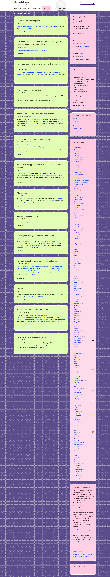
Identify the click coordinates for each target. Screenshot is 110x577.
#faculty (58, 74)
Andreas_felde (78, 157)
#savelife (79, 36)
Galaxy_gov (78, 263)
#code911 (84, 40)
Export (76, 240)
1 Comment (19, 154)
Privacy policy (81, 530)
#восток (53, 200)
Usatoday (77, 457)
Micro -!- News (21, 2)
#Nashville (19, 26)
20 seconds (86, 73)
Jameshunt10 (78, 282)
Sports (76, 417)
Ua (75, 451)
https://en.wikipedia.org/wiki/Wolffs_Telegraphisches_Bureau (32, 319)
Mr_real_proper (79, 332)
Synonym (77, 428)
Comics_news (78, 205)
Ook (76, 361)
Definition (77, 218)
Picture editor (76, 125)
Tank (76, 430)
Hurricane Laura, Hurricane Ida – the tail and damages (38, 261)
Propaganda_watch (80, 380)
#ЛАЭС (37, 198)
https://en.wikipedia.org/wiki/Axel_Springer (48, 321)
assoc (26, 23)
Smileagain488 (78, 415)
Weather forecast (77, 122)
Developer (77, 224)
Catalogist (77, 190)
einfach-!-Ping (27, 8)
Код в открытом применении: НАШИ (31, 337)
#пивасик (57, 294)
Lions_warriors (78, 303)
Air (75, 151)
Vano (76, 459)
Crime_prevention (79, 209)
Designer (77, 222)
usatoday (27, 263)
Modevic (77, 328)
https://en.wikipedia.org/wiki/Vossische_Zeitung (29, 317)
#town (41, 72)
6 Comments (20, 250)
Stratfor (76, 421)
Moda (76, 326)
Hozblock (77, 278)
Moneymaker (78, 330)
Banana (77, 168)
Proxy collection (77, 131)
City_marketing (78, 199)
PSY (76, 384)
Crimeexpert (78, 207)
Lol (75, 307)
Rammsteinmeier (79, 388)
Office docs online (77, 128)
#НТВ (34, 222)
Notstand (77, 355)
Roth (76, 396)
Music (76, 334)
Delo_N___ (77, 220)
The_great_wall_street (80, 442)
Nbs (76, 344)
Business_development (81, 182)
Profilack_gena (78, 376)
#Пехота (60, 121)
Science (77, 409)
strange (26, 339)
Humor (76, 280)
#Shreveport (20, 270)
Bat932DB (77, 170)
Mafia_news (78, 311)
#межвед (29, 144)
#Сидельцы (35, 121)
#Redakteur (47, 317)
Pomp (76, 372)
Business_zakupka (79, 184)
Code (76, 201)
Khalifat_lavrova (79, 295)
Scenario (77, 407)
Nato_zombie (78, 342)
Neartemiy (77, 347)
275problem (78, 147)
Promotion (77, 378)
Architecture (78, 161)
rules (79, 105)
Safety (76, 399)
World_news (78, 471)
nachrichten (27, 312)
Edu (76, 236)
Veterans (77, 461)
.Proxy (54, 8)
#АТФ (38, 147)
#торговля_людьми (27, 28)
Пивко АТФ (21, 288)
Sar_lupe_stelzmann (80, 403)
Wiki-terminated (79, 469)
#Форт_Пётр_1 (27, 202)
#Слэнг (18, 144)
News (76, 351)
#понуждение (58, 198)
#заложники (20, 202)
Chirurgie (77, 195)
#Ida (52, 270)
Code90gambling (79, 203)
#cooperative (30, 72)
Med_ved (77, 322)
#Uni (42, 74)
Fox (76, 255)
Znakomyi (77, 478)
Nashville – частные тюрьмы (28, 21)
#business (82, 46)
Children (77, 193)
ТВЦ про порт (22, 193)
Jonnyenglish (78, 288)
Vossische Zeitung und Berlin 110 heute (32, 310)
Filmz (76, 249)
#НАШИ (33, 98)
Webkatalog (78, 465)
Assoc (76, 166)
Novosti (76, 357)
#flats (25, 72)
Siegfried (77, 413)
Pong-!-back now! (21, 31)
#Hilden (46, 72)
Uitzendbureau (78, 453)
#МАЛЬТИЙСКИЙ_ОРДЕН (37, 245)
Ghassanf (77, 267)
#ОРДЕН (30, 243)
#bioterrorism (85, 36)
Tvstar (76, 448)
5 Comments (20, 128)
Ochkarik (77, 359)
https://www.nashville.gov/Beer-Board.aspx (32, 296)
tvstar (26, 195)
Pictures (77, 365)
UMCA (76, 455)
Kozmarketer (78, 297)
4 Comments (20, 225)
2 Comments (20, 53)
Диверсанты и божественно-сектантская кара (35, 114)
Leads (76, 301)
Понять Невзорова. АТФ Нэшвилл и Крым (34, 139)
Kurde (76, 299)
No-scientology (78, 353)
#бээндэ (44, 222)
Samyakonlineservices (80, 401)
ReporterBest (78, 392)
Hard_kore (77, 272)
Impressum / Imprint (78, 544)
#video (18, 50)
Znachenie (77, 476)
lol (25, 47)
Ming (76, 324)
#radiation (78, 59)
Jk (75, 284)
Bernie (76, 176)
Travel (76, 446)
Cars (76, 188)
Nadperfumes (78, 340)
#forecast (56, 270)
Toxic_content (78, 444)
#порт (29, 198)
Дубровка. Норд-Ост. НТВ (27, 216)
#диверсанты (40, 119)
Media (76, 319)
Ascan (76, 163)
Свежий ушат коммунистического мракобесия (35, 236)
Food (76, 253)
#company (88, 46)
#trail (51, 268)
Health (76, 274)
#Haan (37, 72)
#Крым (35, 151)
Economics (77, 232)
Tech (76, 438)
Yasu (76, 473)
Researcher (78, 394)
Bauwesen (77, 172)
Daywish (77, 213)
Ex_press (77, 243)
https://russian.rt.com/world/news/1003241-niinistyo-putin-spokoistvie (35, 175)
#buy (84, 43)
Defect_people (78, 215)
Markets (77, 315)
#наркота (25, 119)
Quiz (76, 386)
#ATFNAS (25, 98)
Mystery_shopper (79, 336)
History (76, 276)
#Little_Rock (56, 268)
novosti (26, 92)
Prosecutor (77, 382)
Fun (76, 259)
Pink (76, 367)
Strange (77, 419)
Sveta (76, 426)
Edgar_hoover (78, 234)
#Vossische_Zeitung (42, 315)
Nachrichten (78, 338)
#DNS (35, 74)
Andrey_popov (78, 159)
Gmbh (76, 270)
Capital (76, 186)
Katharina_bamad (79, 292)
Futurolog (77, 261)
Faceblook (77, 245)
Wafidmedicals (78, 463)
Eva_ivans (77, 238)
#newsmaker (82, 53)
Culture (76, 211)
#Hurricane (27, 266)
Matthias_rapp (78, 317)
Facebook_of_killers (80, 247)
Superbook (77, 424)
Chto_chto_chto (79, 197)
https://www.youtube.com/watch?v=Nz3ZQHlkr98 (33, 50)
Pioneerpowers (78, 369)
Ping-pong (77, 374)
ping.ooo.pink (62, 8)
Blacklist (77, 178)
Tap (75, 434)
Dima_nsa (77, 226)
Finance (77, 251)
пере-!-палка (37, 8)
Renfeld (77, 390)
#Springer (62, 319)
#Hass (54, 72)
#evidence (79, 50)
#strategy (84, 56)
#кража (29, 121)
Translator (75, 118)
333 (76, 149)
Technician (77, 440)
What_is (77, 467)
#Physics (53, 74)
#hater (58, 72)
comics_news (28, 116)
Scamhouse (78, 405)
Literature (77, 305)
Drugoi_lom (78, 230)
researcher (27, 291)
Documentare (78, 228)
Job (75, 286)
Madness (77, 309)
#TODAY (43, 270)
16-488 (76, 145)
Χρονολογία (17, 8)
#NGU (24, 74)
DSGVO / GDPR (77, 532)
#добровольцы (32, 119)
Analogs (77, 155)
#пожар (47, 119)
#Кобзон (49, 222)
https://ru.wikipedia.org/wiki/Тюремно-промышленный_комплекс (40, 26)
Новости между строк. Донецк (29, 90)
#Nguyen (19, 74)
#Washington (36, 270)
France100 (77, 257)
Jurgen (76, 290)
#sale (80, 43)
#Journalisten (22, 321)
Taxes (76, 436)
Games (76, 265)
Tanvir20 (77, 432)
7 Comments (20, 182)
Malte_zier (77, 313)
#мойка (24, 222)
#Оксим (39, 222)
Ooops (76, 363)
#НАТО (47, 200)
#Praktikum (29, 321)
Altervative (77, 153)
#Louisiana (39, 266)
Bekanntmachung (79, 174)
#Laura (32, 266)
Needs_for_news (79, 349)
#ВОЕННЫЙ (52, 241)
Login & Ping (46, 8)
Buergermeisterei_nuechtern (82, 180)
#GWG (18, 72)
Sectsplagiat (78, 411)
